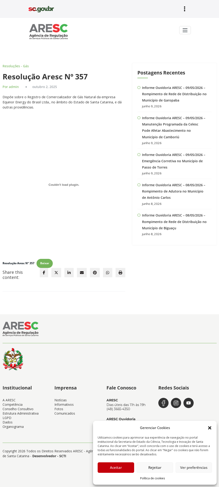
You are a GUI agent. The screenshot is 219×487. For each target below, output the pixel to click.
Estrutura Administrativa (21, 411)
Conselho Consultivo (18, 406)
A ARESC (9, 398)
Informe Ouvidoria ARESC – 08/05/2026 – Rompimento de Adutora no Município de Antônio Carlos (173, 188)
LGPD (7, 415)
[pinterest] (95, 270)
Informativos (64, 402)
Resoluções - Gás (14, 66)
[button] (209, 427)
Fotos (58, 406)
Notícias (60, 398)
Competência (13, 402)
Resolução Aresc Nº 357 (17, 262)
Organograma (13, 424)
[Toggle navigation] (185, 30)
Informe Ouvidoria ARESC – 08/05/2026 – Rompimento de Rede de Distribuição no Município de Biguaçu (174, 218)
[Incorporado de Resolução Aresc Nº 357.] (64, 184)
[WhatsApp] (107, 270)
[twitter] (56, 270)
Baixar (42, 262)
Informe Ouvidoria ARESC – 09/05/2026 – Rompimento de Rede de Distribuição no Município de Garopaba (174, 93)
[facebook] (44, 270)
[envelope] (82, 270)
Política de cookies (152, 478)
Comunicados (64, 411)
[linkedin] (69, 270)
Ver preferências (193, 467)
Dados (8, 420)
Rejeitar (154, 467)
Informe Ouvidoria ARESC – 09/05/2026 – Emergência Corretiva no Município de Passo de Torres (173, 158)
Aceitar (116, 467)
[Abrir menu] (184, 9)
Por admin (10, 86)
